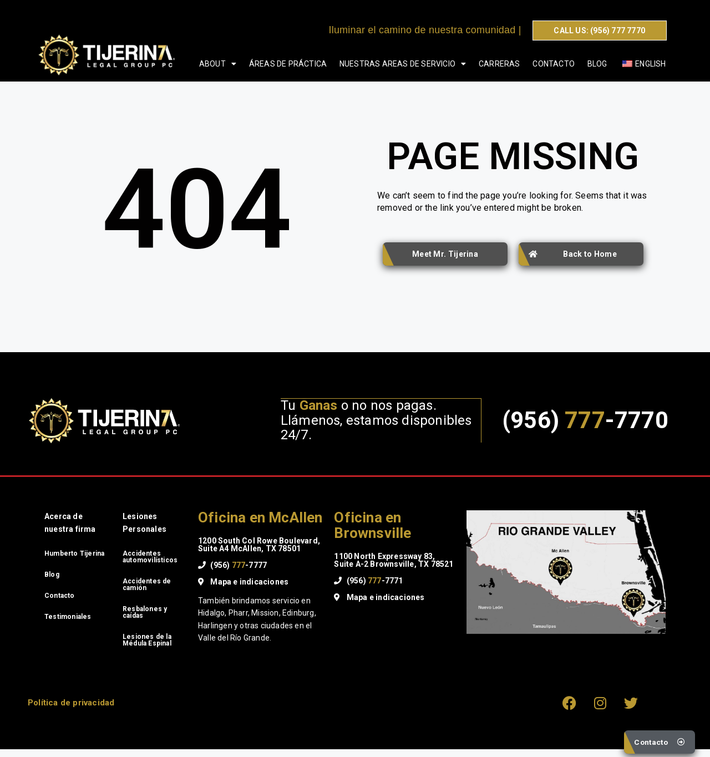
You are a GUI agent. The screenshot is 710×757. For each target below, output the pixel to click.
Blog (597, 63)
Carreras (499, 63)
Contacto (553, 63)
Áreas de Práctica (288, 63)
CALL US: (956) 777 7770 (599, 30)
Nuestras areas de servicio (402, 63)
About (217, 63)
